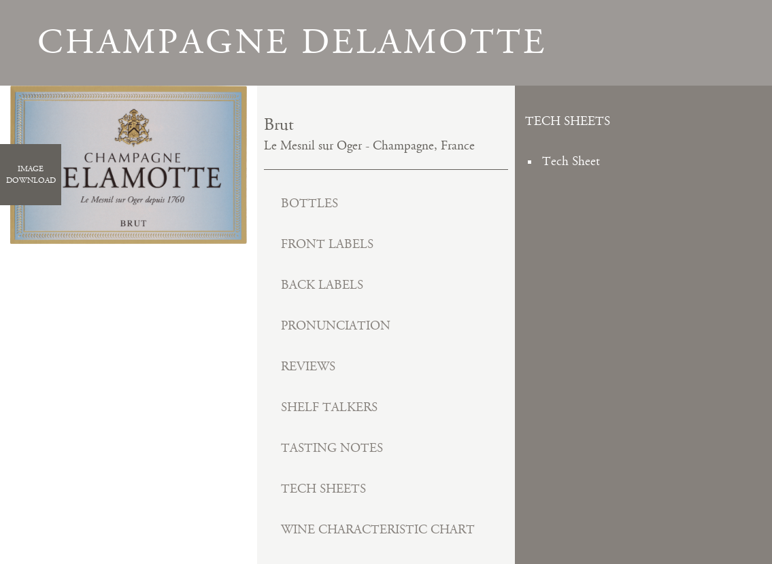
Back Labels (322, 285)
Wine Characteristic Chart (378, 530)
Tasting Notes (332, 448)
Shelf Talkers (329, 407)
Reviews (308, 366)
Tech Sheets (323, 489)
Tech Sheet (571, 161)
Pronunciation (335, 326)
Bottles (309, 203)
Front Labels (327, 244)
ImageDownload (31, 174)
